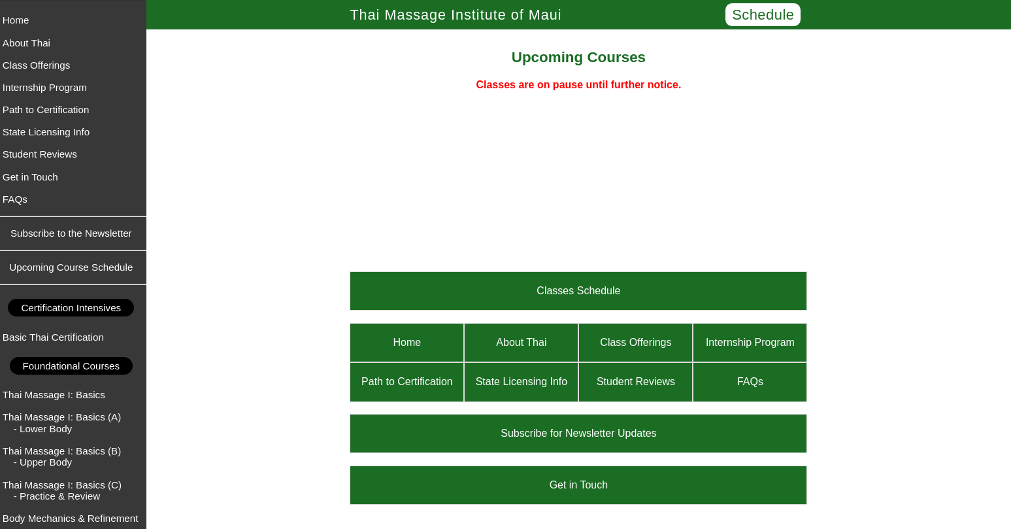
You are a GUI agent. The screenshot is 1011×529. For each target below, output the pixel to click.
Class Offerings (41, 65)
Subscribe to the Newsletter (75, 233)
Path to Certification (50, 109)
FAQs (19, 199)
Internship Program (49, 87)
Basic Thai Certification (57, 337)
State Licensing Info (50, 131)
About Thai (30, 42)
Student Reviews (44, 154)
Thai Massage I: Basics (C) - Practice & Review (66, 490)
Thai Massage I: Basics (58, 394)
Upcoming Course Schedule (75, 267)
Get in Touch (34, 176)
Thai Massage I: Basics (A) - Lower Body (66, 422)
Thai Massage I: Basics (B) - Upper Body (66, 456)
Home (20, 20)
